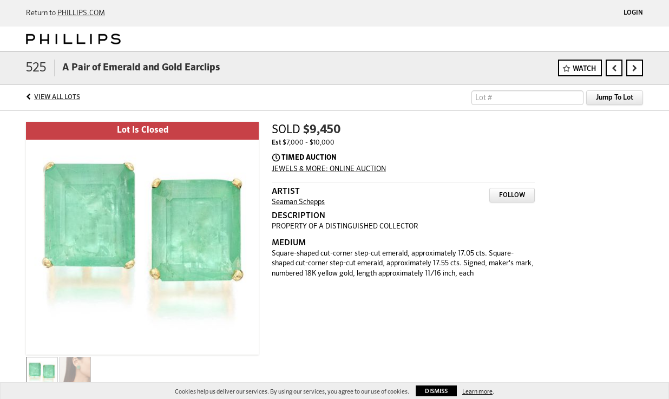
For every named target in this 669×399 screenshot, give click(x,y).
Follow (512, 195)
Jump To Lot (614, 97)
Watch (584, 69)
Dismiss (436, 391)
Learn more (477, 392)
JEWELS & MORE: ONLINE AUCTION (329, 169)
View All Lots (57, 97)
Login (633, 13)
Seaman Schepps (298, 202)
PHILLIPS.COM (81, 13)
